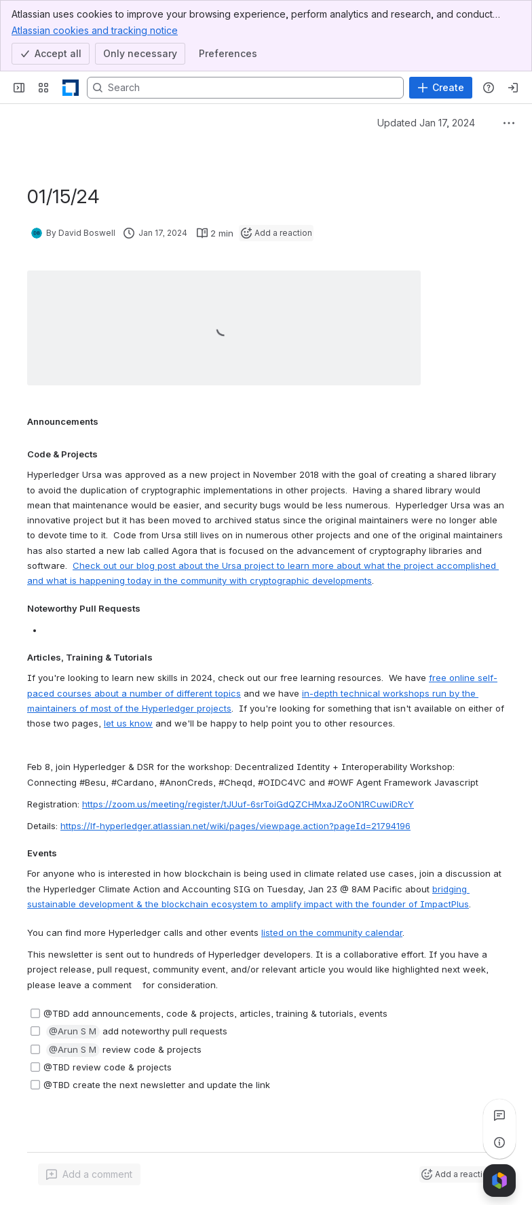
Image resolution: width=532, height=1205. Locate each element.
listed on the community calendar (331, 932)
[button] (73, 1032)
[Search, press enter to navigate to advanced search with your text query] (245, 88)
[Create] (440, 88)
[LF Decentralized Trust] (70, 88)
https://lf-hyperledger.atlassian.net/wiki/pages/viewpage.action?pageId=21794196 (235, 825)
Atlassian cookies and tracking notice (95, 30)
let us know (128, 723)
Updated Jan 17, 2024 (426, 122)
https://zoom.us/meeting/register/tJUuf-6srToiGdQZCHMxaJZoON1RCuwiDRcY (248, 804)
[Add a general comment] (89, 1174)
